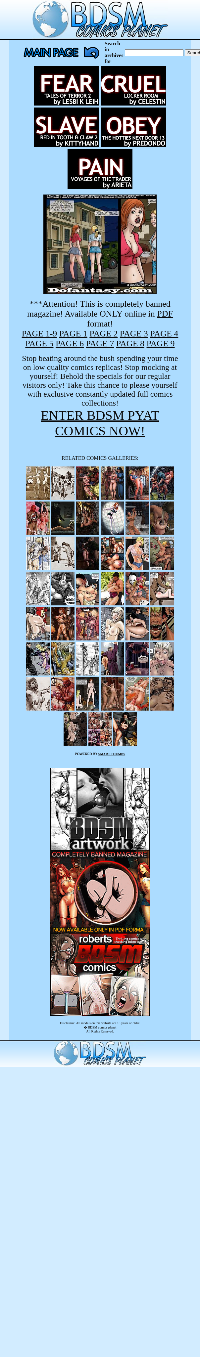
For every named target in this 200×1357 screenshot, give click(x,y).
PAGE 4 (164, 333)
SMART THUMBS (111, 754)
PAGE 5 (39, 343)
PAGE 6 (70, 343)
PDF (165, 314)
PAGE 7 (100, 343)
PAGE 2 (103, 333)
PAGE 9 (161, 343)
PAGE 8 (130, 343)
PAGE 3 (134, 333)
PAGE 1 (73, 333)
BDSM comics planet (102, 1027)
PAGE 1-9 (39, 333)
